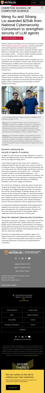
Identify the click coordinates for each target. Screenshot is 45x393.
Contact (17, 264)
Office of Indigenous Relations (31, 355)
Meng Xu (5, 123)
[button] (36, 2)
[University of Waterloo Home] (8, 2)
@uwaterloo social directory (22, 339)
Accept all (13, 387)
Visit (17, 271)
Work (16, 267)
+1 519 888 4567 (24, 300)
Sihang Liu (5, 135)
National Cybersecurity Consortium (17, 45)
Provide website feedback (8, 285)
